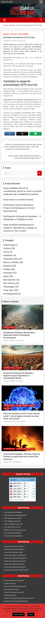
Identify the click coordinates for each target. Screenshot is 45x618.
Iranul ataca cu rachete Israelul (18, 199)
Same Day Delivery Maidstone (15, 555)
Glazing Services (10, 595)
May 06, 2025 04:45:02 (16, 500)
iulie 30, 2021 (7, 462)
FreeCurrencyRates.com (30, 502)
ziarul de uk (21, 41)
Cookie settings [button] (18, 614)
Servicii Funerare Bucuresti (14, 592)
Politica (13, 34)
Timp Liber (8, 290)
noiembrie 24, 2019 (9, 41)
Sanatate (7, 272)
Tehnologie (8, 286)
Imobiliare (8, 255)
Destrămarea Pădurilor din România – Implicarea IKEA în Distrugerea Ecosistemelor (19, 335)
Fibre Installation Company (14, 581)
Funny (6, 252)
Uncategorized (10, 293)
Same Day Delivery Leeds (13, 552)
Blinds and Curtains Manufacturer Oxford (19, 598)
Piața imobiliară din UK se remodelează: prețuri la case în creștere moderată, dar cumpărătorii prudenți (22, 191)
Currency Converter (23, 480)
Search (39, 173)
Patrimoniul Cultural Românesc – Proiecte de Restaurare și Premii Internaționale (19, 208)
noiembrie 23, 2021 (9, 421)
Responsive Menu (41, 2)
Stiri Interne (23, 34)
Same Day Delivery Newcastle (15, 561)
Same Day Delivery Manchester (15, 558)
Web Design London (11, 589)
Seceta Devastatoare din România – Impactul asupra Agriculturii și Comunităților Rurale (19, 375)
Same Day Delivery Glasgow (14, 549)
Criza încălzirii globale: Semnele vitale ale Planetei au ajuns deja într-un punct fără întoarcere (21, 456)
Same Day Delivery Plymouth (14, 567)
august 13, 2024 (8, 340)
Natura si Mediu (11, 262)
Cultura (6, 248)
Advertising (8, 245)
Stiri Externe (9, 279)
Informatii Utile (10, 259)
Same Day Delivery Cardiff (13, 546)
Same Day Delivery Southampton (16, 570)
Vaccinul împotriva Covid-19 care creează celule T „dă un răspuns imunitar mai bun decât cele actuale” (21, 416)
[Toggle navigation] (4, 20)
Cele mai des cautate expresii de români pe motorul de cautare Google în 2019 (24, 157)
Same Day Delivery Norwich (14, 564)
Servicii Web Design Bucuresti (15, 586)
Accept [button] (31, 614)
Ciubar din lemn (10, 583)
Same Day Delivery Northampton (16, 601)
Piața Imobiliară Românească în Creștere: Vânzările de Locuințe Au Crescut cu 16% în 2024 (20, 227)
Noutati (6, 34)
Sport (5, 276)
